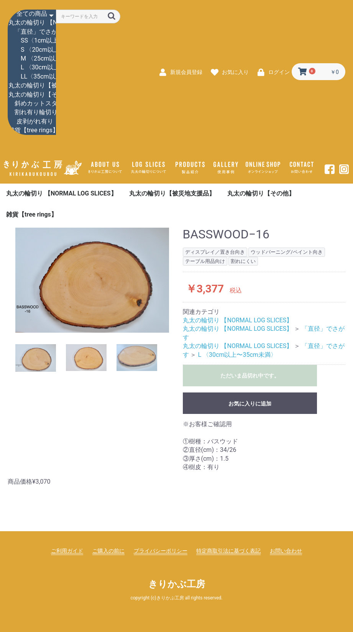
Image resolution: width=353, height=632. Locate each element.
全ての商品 (32, 14)
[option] (92, 280)
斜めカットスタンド (32, 103)
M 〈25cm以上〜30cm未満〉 (32, 58)
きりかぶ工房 (176, 584)
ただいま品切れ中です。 (249, 376)
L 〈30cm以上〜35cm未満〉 (32, 67)
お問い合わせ (286, 551)
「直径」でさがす (32, 32)
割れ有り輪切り (32, 112)
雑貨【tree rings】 (32, 130)
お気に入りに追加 (249, 404)
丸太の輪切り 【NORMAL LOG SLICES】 (32, 22)
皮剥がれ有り (32, 121)
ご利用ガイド (67, 551)
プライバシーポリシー (160, 551)
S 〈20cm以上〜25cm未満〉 (32, 50)
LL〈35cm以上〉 (32, 76)
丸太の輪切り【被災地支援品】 (32, 85)
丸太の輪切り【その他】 (32, 94)
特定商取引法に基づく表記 (228, 551)
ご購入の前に (108, 551)
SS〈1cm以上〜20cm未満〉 (32, 40)
